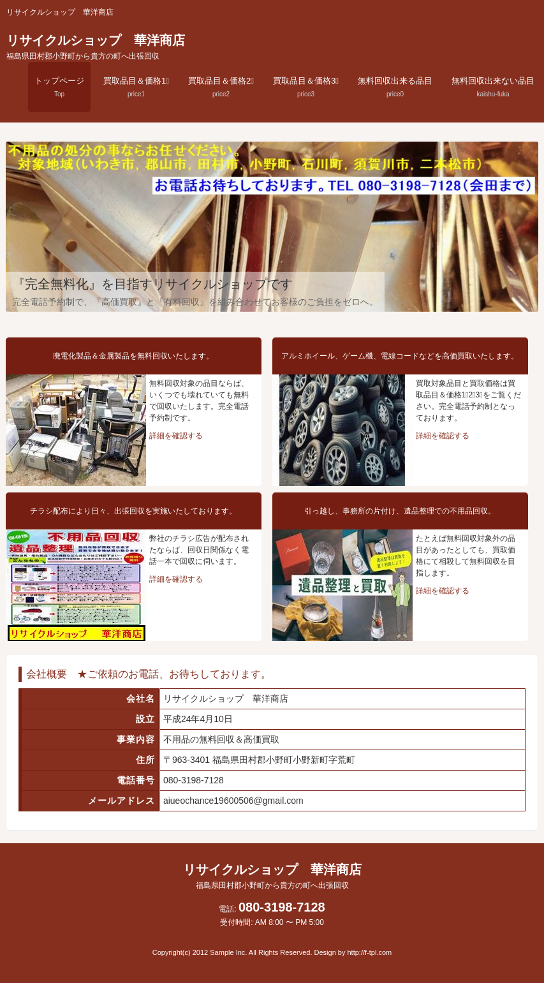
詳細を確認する (176, 435)
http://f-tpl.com (370, 952)
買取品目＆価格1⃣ (136, 87)
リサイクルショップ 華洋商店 (95, 47)
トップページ (59, 87)
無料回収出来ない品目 (493, 87)
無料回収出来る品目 (395, 87)
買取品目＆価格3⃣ (306, 87)
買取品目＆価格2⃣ (221, 87)
